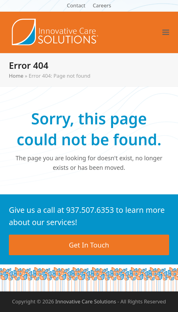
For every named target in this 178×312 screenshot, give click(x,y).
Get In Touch (89, 244)
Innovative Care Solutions (85, 301)
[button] (165, 32)
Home (16, 75)
